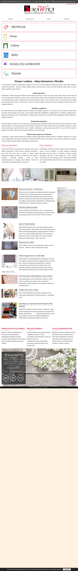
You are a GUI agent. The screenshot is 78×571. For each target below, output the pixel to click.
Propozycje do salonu (26, 242)
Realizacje (30, 19)
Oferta (10, 19)
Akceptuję (66, 569)
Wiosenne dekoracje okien (28, 207)
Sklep (49, 19)
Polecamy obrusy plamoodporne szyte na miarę (35, 276)
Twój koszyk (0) (70, 4)
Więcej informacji (57, 569)
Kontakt (67, 19)
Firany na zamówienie (9, 145)
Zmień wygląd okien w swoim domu (32, 256)
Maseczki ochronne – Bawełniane (31, 189)
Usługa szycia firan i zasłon (28, 290)
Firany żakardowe (46, 145)
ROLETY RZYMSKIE (27, 224)
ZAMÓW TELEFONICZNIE (16, 1)
